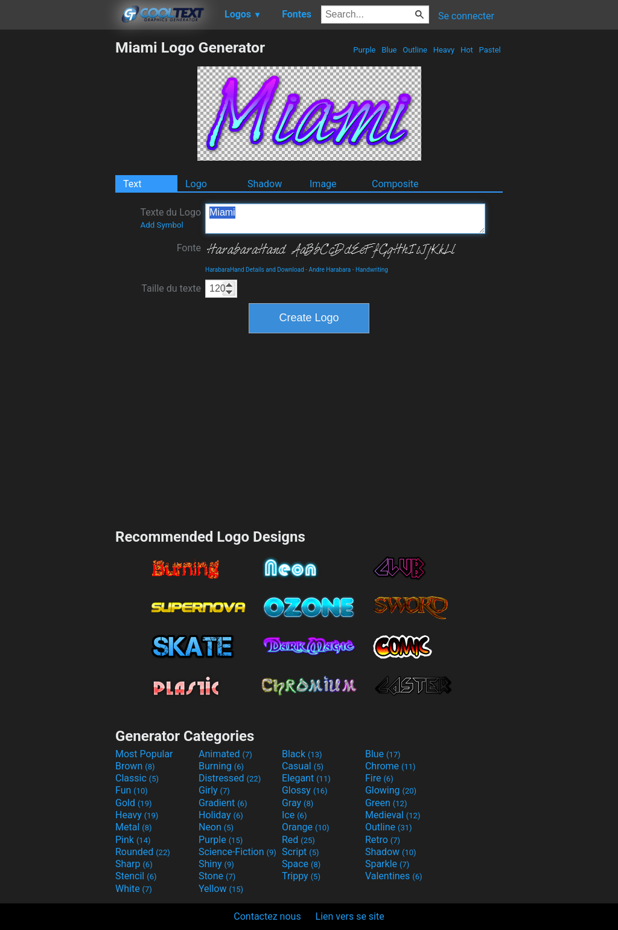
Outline (415, 49)
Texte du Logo (170, 218)
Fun (131, 790)
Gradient (223, 803)
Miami (345, 219)
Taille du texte (171, 288)
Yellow (221, 888)
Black (302, 754)
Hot (467, 49)
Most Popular (144, 754)
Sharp (134, 864)
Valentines (393, 876)
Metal (133, 827)
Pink (133, 839)
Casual (302, 766)
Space (301, 864)
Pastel (490, 49)
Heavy (443, 49)
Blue (389, 49)
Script (300, 852)
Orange (306, 827)
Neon (216, 827)
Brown (134, 766)
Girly (214, 790)
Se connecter (466, 16)
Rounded (142, 852)
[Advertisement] (57, 220)
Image (323, 184)
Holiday (221, 815)
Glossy (305, 790)
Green (386, 803)
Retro (382, 839)
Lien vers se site (350, 916)
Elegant (306, 778)
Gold (133, 803)
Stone (217, 876)
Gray (297, 803)
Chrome (390, 766)
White (133, 888)
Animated (225, 754)
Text (132, 184)
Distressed (230, 778)
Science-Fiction (237, 852)
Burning (221, 766)
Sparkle (387, 864)
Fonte (189, 248)
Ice (294, 815)
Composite (395, 184)
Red (298, 839)
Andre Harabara (330, 269)
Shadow (264, 184)
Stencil (135, 876)
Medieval (393, 815)
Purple (364, 49)
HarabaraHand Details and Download (254, 269)
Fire (379, 778)
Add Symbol (161, 224)
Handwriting (371, 269)
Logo (196, 184)
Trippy (301, 876)
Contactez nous (267, 916)
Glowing (390, 790)
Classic (137, 778)
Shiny (216, 864)
